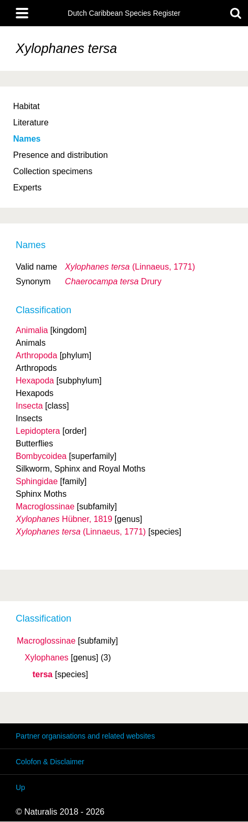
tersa (42, 674)
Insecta (29, 405)
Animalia (32, 330)
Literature (31, 122)
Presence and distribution (60, 155)
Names (26, 138)
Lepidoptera (38, 430)
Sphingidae (37, 481)
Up (20, 787)
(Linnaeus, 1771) (130, 266)
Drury (113, 281)
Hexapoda (35, 380)
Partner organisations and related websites (85, 736)
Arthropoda (36, 355)
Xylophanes (47, 658)
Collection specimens (52, 171)
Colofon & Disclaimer (50, 761)
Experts (27, 187)
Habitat (26, 106)
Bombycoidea (41, 456)
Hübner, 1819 (64, 519)
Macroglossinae (46, 641)
